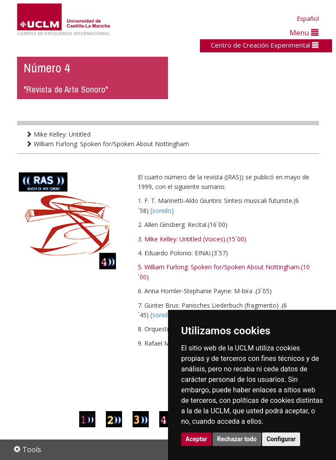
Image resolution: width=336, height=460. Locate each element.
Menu (304, 32)
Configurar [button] (281, 439)
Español (308, 18)
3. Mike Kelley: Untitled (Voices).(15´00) (192, 239)
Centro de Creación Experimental (264, 45)
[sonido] (162, 210)
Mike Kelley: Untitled (58, 134)
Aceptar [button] (196, 439)
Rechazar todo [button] (237, 439)
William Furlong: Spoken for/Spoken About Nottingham (107, 144)
